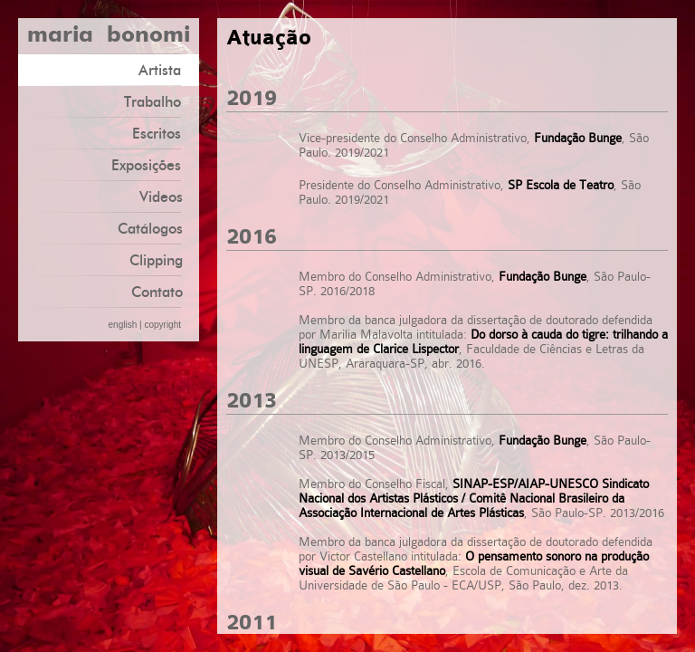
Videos (161, 197)
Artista (166, 69)
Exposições (153, 164)
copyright (162, 325)
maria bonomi (108, 36)
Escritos (163, 132)
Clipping (156, 260)
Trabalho (159, 100)
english (123, 325)
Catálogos (150, 228)
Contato (157, 292)
